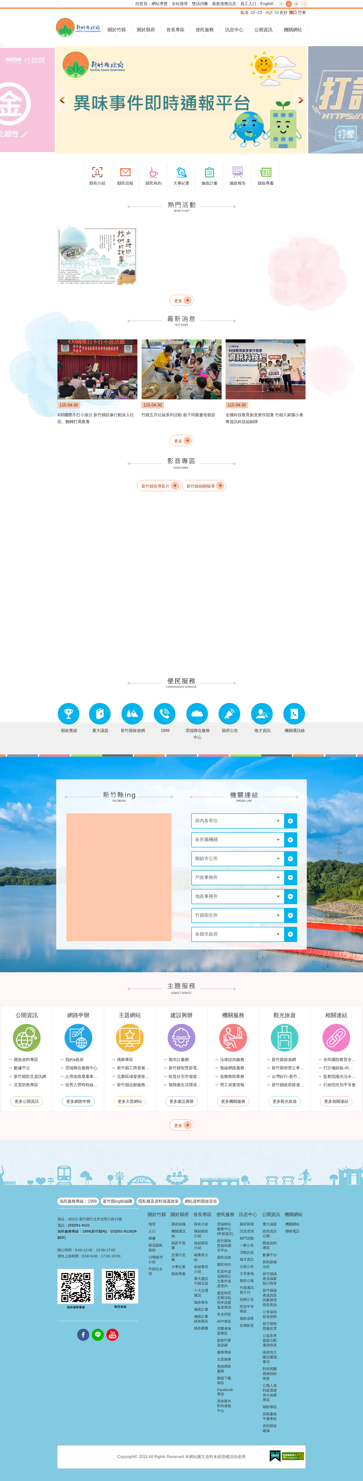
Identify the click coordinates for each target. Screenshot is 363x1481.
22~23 (256, 12)
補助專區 (270, 1407)
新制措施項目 (270, 1264)
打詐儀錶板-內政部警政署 (340, 1068)
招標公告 (247, 1299)
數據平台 (22, 1068)
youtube (112, 1328)
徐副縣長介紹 (201, 1245)
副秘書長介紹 (201, 1269)
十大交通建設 (201, 1292)
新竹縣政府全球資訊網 (78, 27)
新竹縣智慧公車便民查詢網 (288, 1068)
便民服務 (205, 29)
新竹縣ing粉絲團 (117, 1201)
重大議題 (270, 1224)
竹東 (302, 12)
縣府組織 (178, 1224)
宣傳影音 (247, 1325)
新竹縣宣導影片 (155, 486)
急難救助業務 (232, 1076)
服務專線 (224, 1352)
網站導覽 (160, 4)
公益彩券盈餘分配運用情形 (270, 1340)
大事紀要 (178, 1267)
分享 (304, 4)
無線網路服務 (232, 1068)
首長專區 (175, 29)
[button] (181, 100)
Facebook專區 (225, 1392)
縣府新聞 (247, 1224)
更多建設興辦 (181, 1101)
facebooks (83, 1328)
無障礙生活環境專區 (185, 1085)
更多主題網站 (130, 1101)
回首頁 (141, 4)
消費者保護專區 (224, 1330)
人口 (152, 1231)
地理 (152, 1224)
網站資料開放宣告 (201, 1201)
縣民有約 (224, 1264)
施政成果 (247, 1318)
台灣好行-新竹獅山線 (288, 1076)
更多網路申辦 (78, 1101)
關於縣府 (146, 29)
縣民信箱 (224, 1257)
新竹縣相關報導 (201, 486)
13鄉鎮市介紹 (155, 1259)
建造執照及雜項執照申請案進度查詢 (224, 1300)
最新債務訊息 (224, 4)
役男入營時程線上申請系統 (82, 1085)
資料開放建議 (270, 1428)
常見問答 (224, 1314)
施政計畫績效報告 (201, 1318)
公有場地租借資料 (270, 1314)
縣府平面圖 (178, 1245)
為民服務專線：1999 (78, 1201)
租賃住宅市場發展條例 (185, 1076)
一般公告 (247, 1245)
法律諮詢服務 (232, 1059)
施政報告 (201, 1302)
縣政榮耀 (201, 1328)
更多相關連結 (336, 1101)
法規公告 (247, 1266)
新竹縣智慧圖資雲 (270, 1326)
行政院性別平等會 (339, 1085)
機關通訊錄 (178, 1233)
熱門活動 (247, 1238)
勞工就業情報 (232, 1085)
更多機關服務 (233, 1101)
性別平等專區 (247, 1309)
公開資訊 (263, 29)
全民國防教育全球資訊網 (340, 1059)
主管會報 (247, 1273)
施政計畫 (201, 1309)
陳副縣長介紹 (201, 1233)
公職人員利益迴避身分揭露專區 (270, 1392)
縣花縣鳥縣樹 (155, 1247)
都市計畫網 (179, 1059)
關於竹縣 (117, 29)
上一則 (62, 100)
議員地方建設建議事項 (270, 1357)
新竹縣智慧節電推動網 (185, 1068)
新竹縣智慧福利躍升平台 (224, 1245)
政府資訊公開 (270, 1233)
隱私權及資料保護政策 (158, 1201)
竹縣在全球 (155, 1271)
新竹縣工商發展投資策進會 (133, 1068)
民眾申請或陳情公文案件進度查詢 (224, 1278)
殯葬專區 (125, 1059)
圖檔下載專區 (224, 1380)
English (267, 4)
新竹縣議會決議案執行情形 (270, 1278)
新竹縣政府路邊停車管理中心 (288, 1085)
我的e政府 (74, 1059)
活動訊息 (247, 1252)
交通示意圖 (178, 1257)
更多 (178, 301)
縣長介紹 (201, 1224)
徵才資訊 (247, 1259)
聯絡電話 (292, 1231)
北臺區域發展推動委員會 (133, 1076)
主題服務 (224, 1359)
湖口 (293, 12)
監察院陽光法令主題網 (340, 1076)
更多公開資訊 (27, 1101)
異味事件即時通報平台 (224, 1406)
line (97, 1328)
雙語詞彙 (200, 4)
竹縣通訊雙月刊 (247, 1290)
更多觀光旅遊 (285, 1101)
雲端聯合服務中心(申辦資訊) (225, 1229)
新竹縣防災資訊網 (30, 1076)
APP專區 (224, 1321)
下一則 (301, 100)
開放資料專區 (26, 1059)
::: (57, 2)
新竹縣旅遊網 (284, 1059)
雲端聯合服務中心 (81, 1068)
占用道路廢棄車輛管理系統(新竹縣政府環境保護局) (82, 1076)
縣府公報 (247, 1281)
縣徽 (152, 1238)
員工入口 (248, 4)
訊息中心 (234, 29)
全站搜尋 (180, 4)
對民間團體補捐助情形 (270, 1373)
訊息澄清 (247, 1231)
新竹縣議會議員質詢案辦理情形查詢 (270, 1297)
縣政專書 (178, 1274)
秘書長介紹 (201, 1257)
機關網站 (293, 29)
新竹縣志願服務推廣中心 (133, 1085)
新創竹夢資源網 (224, 1342)
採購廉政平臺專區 (270, 1416)
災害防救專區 (26, 1085)
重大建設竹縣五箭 (201, 1281)
